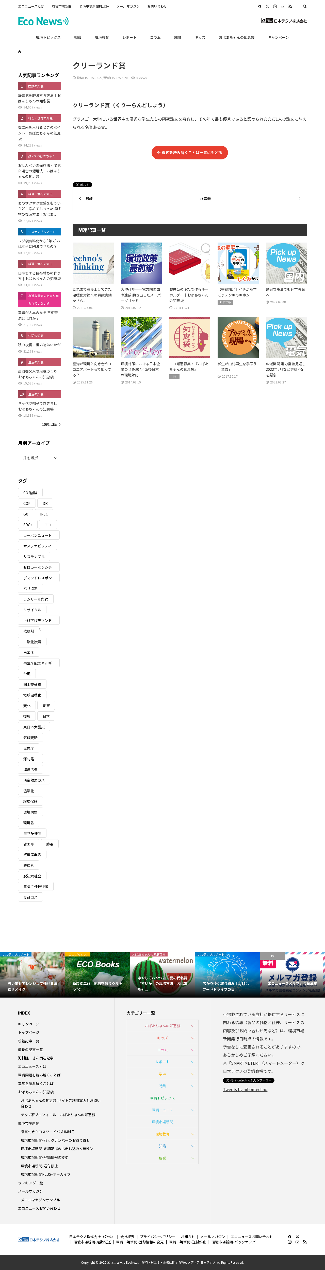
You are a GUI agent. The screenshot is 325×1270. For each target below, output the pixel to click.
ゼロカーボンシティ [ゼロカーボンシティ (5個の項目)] (37, 568)
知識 (77, 37)
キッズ (200, 37)
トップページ (28, 1032)
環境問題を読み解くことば (39, 1074)
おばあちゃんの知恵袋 (236, 37)
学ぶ (162, 1073)
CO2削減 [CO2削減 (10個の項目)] (30, 492)
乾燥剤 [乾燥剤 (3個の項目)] (28, 631)
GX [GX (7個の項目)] (25, 514)
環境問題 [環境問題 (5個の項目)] (30, 812)
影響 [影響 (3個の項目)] (46, 705)
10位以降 (49, 424)
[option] (32, 975)
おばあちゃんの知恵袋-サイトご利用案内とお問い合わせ (61, 1103)
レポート (129, 37)
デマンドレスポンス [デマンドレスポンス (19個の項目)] (37, 578)
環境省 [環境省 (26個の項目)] (28, 822)
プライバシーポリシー (157, 1236)
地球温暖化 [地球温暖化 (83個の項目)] (32, 694)
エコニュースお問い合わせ (39, 1208)
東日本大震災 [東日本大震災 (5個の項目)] (34, 726)
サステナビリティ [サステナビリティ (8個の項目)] (37, 545)
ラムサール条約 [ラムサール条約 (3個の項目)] (35, 599)
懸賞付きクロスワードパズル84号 (48, 1131)
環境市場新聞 (62, 6)
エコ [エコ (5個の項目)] (48, 524)
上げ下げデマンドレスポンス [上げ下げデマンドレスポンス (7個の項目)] (37, 621)
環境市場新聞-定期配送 (92, 1241)
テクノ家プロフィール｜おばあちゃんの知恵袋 (58, 1114)
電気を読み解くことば (36, 1083)
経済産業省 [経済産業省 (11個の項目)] (32, 854)
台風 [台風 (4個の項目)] (26, 673)
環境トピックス (48, 37)
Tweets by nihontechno (245, 1089)
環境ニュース (162, 1109)
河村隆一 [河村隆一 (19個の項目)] (30, 758)
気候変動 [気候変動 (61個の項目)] (30, 737)
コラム (155, 37)
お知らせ (188, 1236)
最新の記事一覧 (30, 1049)
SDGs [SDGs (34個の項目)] (27, 524)
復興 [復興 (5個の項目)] (26, 716)
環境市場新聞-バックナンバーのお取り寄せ (55, 1140)
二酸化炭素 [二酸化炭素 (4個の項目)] (32, 641)
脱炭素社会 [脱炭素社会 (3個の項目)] (32, 875)
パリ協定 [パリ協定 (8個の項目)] (30, 588)
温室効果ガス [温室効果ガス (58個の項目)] (34, 780)
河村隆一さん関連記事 (36, 1057)
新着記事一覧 (28, 1040)
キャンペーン (278, 37)
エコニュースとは (31, 6)
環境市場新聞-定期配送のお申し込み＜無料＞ (57, 1148)
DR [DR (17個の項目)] (45, 503)
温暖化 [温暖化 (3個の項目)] (28, 790)
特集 (162, 1085)
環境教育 (102, 37)
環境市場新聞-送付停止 (39, 1165)
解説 (177, 37)
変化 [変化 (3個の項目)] (26, 705)
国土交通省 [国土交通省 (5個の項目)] (32, 684)
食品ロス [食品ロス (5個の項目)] (30, 897)
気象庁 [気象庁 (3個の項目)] (28, 748)
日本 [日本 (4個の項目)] (46, 716)
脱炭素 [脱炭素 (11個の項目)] (28, 865)
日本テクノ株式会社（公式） (92, 1236)
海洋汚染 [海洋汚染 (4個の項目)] (30, 769)
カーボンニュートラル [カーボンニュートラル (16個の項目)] (37, 536)
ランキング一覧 (30, 1182)
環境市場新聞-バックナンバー (235, 1241)
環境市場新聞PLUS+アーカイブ (46, 1174)
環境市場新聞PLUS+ (94, 6)
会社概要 (127, 1236)
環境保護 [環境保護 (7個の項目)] (30, 801)
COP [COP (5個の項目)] (26, 503)
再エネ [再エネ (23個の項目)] (28, 652)
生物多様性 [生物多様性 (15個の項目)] (32, 833)
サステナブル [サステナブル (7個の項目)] (34, 556)
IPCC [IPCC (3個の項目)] (44, 514)
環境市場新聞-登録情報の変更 (45, 1157)
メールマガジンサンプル (40, 1199)
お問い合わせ (157, 6)
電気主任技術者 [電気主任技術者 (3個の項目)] (35, 886)
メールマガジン (128, 6)
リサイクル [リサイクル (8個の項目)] (32, 609)
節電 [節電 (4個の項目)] (49, 843)
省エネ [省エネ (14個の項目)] (28, 843)
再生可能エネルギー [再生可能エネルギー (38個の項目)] (37, 663)
